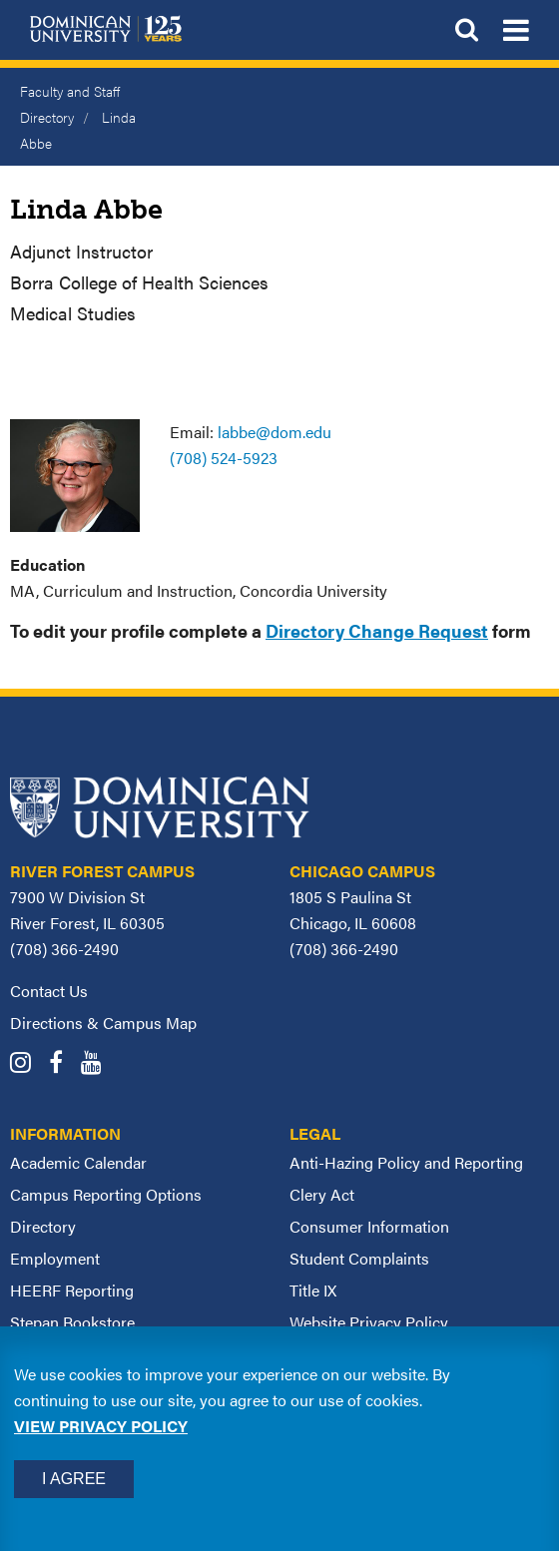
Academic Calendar (78, 1162)
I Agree (74, 1478)
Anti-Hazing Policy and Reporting (406, 1162)
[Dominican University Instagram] (27, 1064)
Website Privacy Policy (368, 1321)
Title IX (312, 1290)
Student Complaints (359, 1258)
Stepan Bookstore (72, 1321)
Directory (43, 1226)
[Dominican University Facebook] (63, 1064)
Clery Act (321, 1194)
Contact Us (49, 990)
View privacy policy (101, 1425)
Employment (55, 1258)
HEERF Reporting (72, 1290)
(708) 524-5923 (224, 457)
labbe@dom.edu (274, 431)
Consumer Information (369, 1226)
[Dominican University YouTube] (98, 1064)
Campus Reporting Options (106, 1194)
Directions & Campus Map (103, 1022)
